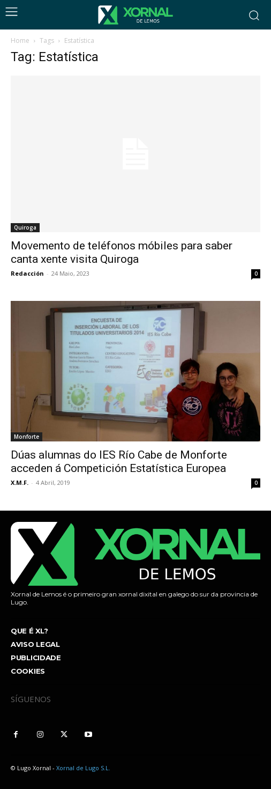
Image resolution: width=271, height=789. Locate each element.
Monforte (26, 436)
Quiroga (25, 227)
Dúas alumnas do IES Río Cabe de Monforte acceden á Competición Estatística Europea (119, 461)
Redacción (27, 273)
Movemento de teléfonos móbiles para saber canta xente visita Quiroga (121, 252)
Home (20, 40)
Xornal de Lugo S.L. (83, 768)
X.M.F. (19, 482)
